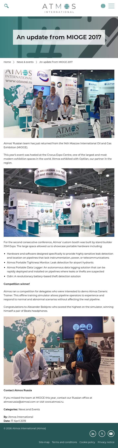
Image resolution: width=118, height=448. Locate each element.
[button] (111, 6)
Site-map (44, 442)
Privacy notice (106, 442)
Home (7, 61)
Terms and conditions (64, 442)
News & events (25, 61)
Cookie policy (87, 442)
